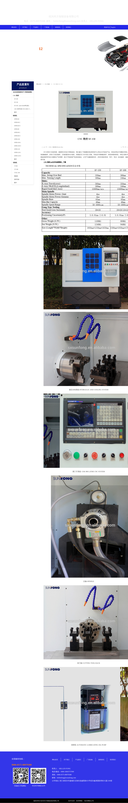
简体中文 (107, 27)
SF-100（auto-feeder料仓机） (22, 105)
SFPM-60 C (17, 122)
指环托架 (16, 179)
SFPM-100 (17, 139)
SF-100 (16, 99)
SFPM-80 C (17, 132)
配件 (15, 112)
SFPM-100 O (17, 146)
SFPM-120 (17, 149)
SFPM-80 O (17, 136)
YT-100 (16, 169)
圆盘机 (16, 176)
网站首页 (38, 84)
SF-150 (16, 102)
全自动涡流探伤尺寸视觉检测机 (22, 92)
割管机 (15, 115)
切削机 (15, 162)
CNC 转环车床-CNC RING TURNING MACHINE (24, 109)
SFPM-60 (16, 119)
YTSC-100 (17, 172)
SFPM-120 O (17, 156)
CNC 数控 (47, 84)
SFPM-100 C (17, 142)
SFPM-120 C (17, 152)
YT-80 (15, 166)
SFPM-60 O (17, 125)
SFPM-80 (16, 129)
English (113, 27)
